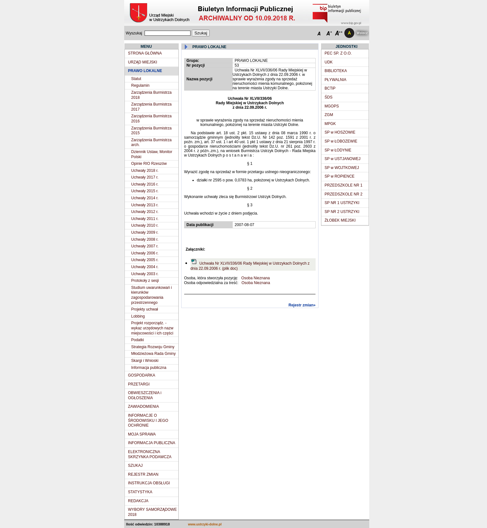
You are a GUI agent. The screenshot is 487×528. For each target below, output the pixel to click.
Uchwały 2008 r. (144, 239)
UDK (329, 62)
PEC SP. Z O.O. (338, 53)
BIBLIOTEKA (336, 71)
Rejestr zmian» (302, 305)
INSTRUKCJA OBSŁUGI (149, 483)
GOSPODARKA (141, 375)
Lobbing (138, 316)
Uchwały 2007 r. (144, 246)
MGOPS (332, 106)
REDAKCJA (138, 501)
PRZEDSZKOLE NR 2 (344, 194)
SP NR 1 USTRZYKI (342, 203)
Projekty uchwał (144, 309)
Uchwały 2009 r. (144, 232)
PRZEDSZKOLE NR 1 (344, 185)
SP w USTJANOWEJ (342, 159)
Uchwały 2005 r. (144, 260)
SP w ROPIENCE (340, 176)
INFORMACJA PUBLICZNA (151, 443)
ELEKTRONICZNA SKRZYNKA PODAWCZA (149, 454)
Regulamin (140, 85)
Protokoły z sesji (145, 280)
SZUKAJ (135, 465)
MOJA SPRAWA (142, 434)
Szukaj (200, 33)
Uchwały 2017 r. (144, 177)
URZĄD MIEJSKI (142, 62)
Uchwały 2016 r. (144, 184)
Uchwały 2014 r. (144, 198)
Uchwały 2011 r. (144, 218)
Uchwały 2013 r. (144, 205)
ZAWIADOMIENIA (143, 406)
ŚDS (329, 97)
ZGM (329, 115)
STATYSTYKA (140, 492)
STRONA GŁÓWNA (145, 53)
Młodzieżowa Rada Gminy (153, 353)
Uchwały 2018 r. (144, 170)
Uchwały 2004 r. (144, 267)
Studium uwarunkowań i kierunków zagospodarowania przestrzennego (151, 295)
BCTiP (330, 88)
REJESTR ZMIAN (143, 474)
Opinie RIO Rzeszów (149, 163)
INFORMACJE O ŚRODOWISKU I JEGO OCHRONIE (148, 420)
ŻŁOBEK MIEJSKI (340, 220)
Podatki (137, 340)
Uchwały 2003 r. (144, 274)
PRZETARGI (139, 384)
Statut (136, 79)
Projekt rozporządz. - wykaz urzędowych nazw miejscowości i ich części (152, 328)
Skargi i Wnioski (144, 360)
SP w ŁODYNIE (338, 150)
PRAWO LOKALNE (145, 71)
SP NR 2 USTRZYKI (342, 211)
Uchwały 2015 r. (144, 191)
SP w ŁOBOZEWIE (341, 141)
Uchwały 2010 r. (144, 225)
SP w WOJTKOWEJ (342, 167)
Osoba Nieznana (255, 278)
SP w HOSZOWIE (340, 132)
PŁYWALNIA (335, 79)
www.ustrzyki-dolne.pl (204, 524)
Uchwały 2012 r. (144, 211)
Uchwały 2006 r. (144, 253)
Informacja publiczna (148, 367)
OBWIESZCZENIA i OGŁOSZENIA (144, 395)
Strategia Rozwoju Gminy (152, 347)
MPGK (330, 123)
